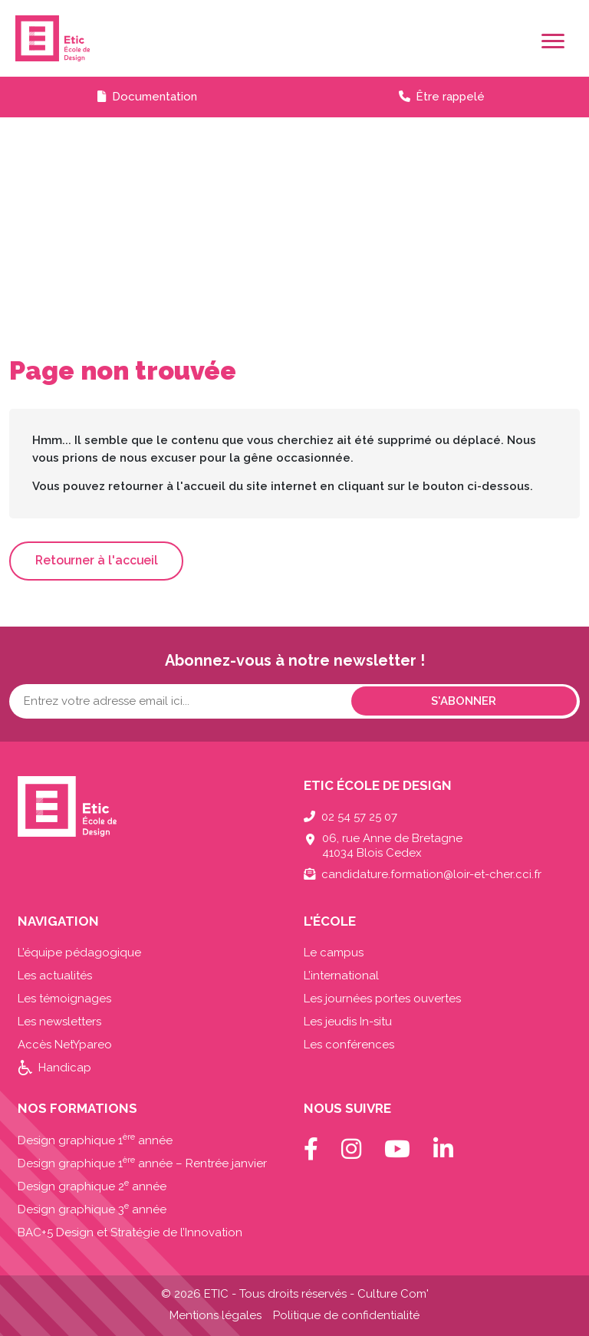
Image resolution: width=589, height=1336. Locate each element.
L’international (341, 975)
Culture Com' (393, 1294)
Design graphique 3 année (92, 1209)
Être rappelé (450, 97)
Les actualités (55, 975)
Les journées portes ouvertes (382, 998)
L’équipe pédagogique (79, 952)
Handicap (64, 1067)
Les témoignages (64, 998)
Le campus (334, 952)
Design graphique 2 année (92, 1186)
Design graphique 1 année (95, 1140)
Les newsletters (59, 1021)
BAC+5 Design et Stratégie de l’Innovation (130, 1232)
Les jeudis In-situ (348, 1021)
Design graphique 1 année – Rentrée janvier (142, 1163)
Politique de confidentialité (346, 1315)
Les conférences (349, 1044)
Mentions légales (215, 1315)
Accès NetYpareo (65, 1044)
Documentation (154, 97)
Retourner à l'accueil (96, 560)
